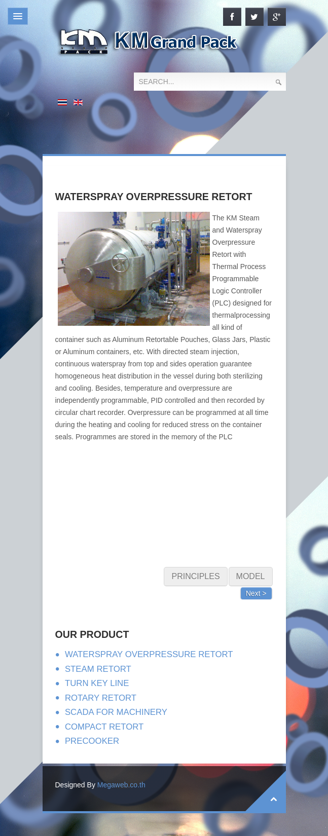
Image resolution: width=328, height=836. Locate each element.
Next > (256, 593)
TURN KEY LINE (97, 683)
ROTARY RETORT (100, 698)
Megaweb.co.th (121, 785)
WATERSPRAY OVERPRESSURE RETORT (149, 654)
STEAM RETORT (98, 669)
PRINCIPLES (195, 576)
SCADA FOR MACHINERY (116, 712)
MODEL (250, 576)
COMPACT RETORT (104, 727)
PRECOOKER (92, 741)
